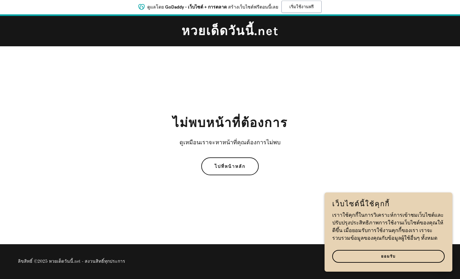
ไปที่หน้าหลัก (230, 166)
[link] (230, 33)
